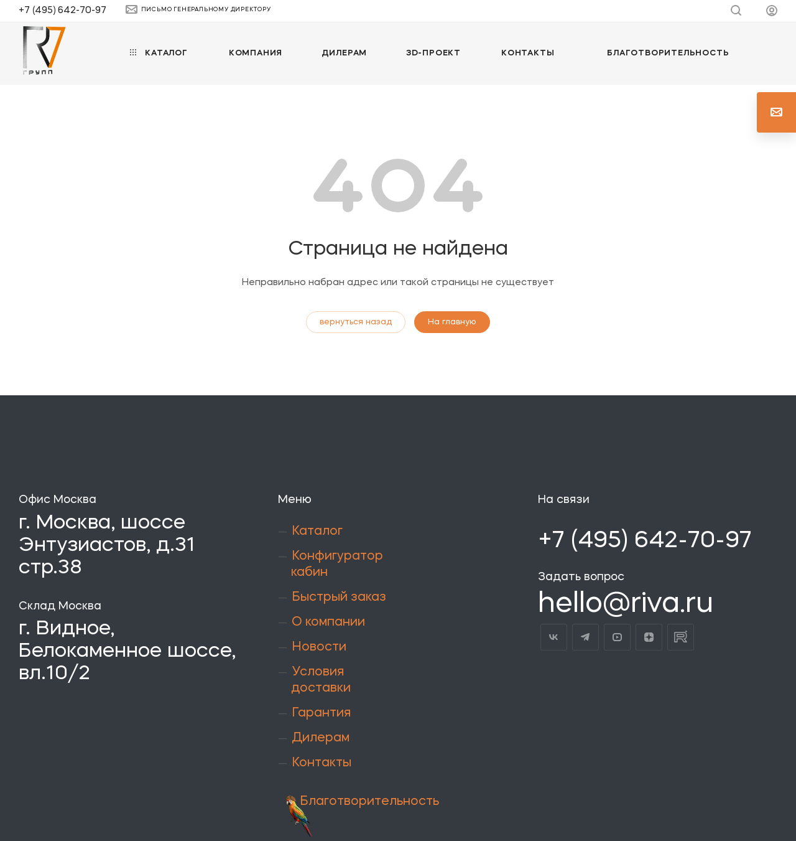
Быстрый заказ (339, 597)
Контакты (321, 763)
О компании (328, 622)
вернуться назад (356, 322)
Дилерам (320, 738)
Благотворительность (369, 802)
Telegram (585, 637)
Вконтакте (553, 637)
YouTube (617, 637)
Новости (319, 647)
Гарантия (321, 713)
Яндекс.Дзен (649, 637)
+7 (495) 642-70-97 (62, 11)
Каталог (317, 531)
